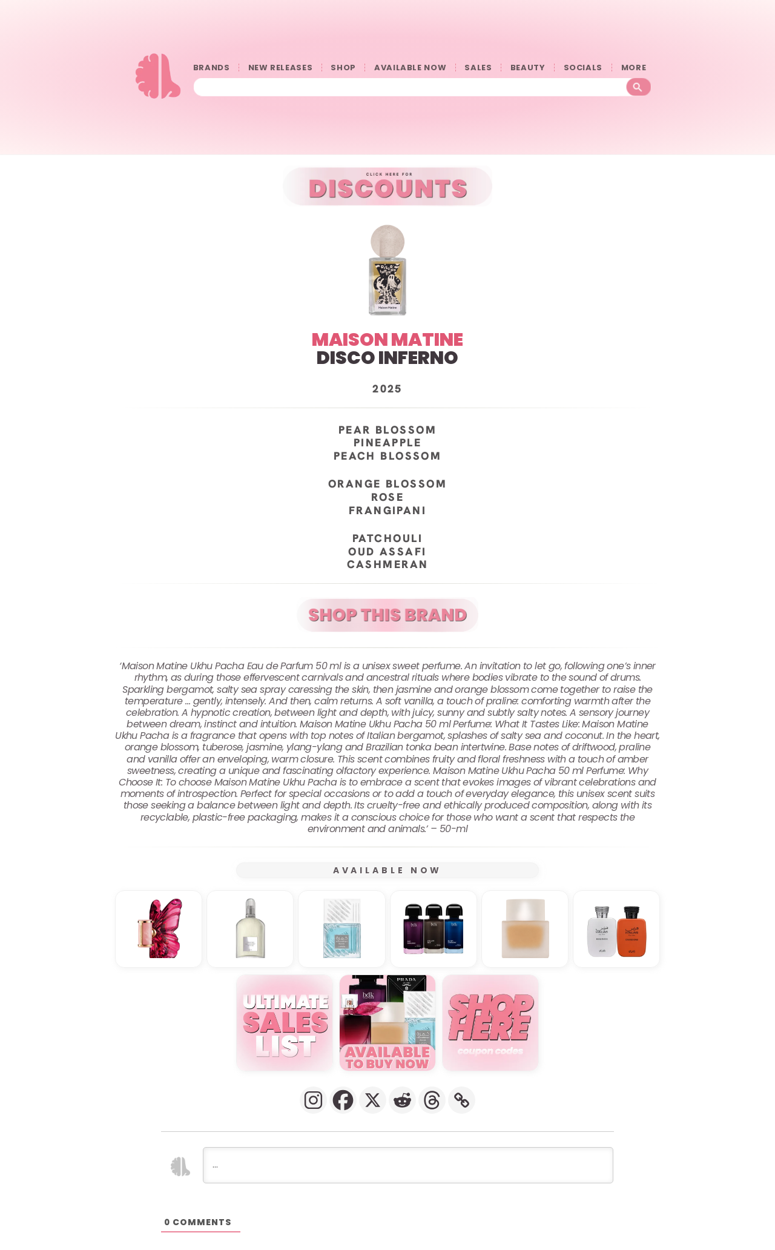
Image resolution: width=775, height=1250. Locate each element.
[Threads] (432, 1099)
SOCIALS (583, 67)
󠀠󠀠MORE (636, 67)
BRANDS (211, 67)
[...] (408, 1164)
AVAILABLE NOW (410, 67)
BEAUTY (528, 67)
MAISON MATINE (387, 339)
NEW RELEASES (280, 67)
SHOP (343, 67)
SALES (478, 67)
